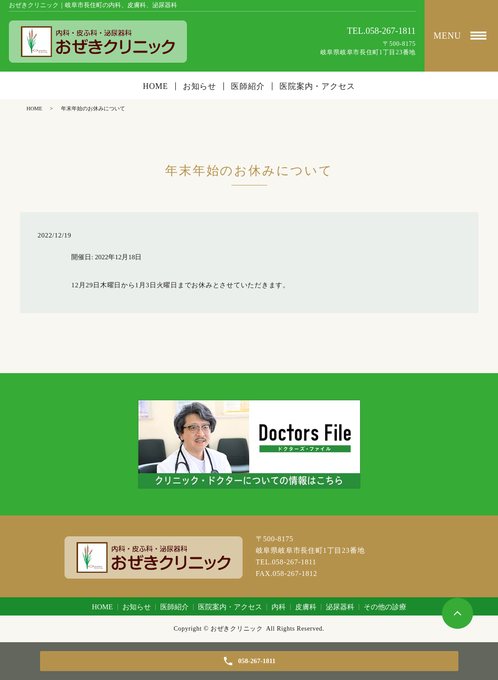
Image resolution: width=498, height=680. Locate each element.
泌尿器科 (340, 607)
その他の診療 (385, 607)
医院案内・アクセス (317, 86)
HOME (155, 86)
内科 (278, 607)
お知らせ (200, 86)
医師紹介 (248, 86)
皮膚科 (305, 607)
